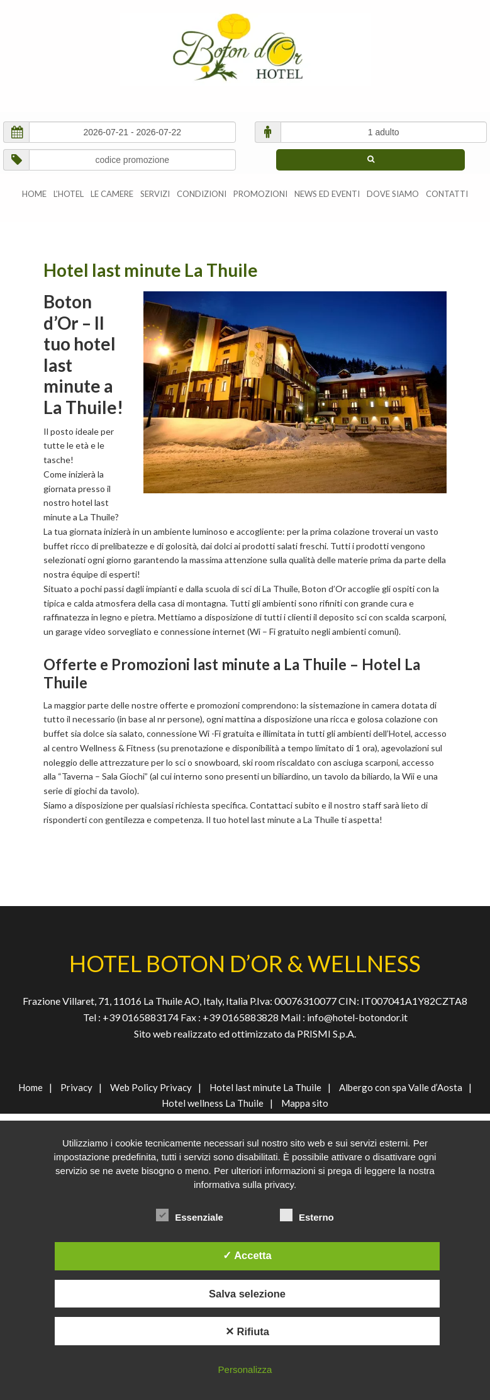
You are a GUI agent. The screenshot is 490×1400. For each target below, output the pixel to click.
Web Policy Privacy (151, 1087)
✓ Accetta (247, 1255)
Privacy (76, 1087)
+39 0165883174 (140, 1017)
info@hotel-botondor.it (357, 1017)
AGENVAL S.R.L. (245, 49)
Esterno (307, 1215)
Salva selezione (247, 1293)
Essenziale (189, 1215)
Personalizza (245, 1369)
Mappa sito (304, 1103)
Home (30, 1087)
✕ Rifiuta (247, 1331)
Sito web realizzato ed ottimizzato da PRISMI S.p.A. (245, 1033)
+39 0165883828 (242, 1017)
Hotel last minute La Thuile (265, 1087)
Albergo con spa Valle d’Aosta (400, 1087)
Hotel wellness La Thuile (213, 1103)
